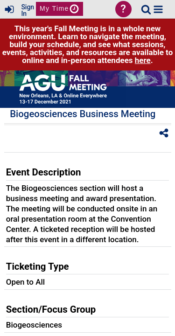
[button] (158, 9)
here (143, 60)
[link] (146, 9)
